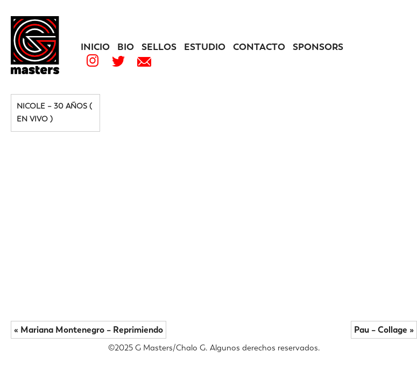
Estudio (204, 47)
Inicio (95, 47)
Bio (125, 47)
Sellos (159, 47)
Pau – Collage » (384, 329)
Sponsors (318, 47)
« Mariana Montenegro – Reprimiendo (88, 329)
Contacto (259, 47)
